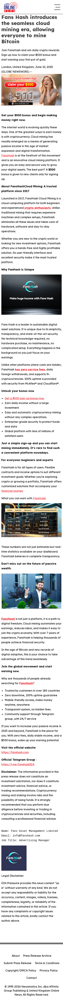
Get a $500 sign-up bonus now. (24, 398)
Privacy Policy (48, 970)
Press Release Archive (37, 955)
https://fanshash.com (15, 752)
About (16, 955)
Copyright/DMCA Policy (20, 970)
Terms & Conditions (47, 963)
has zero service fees (30, 369)
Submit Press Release (17, 963)
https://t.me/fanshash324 (18, 764)
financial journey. (12, 491)
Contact (31, 978)
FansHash (7, 155)
